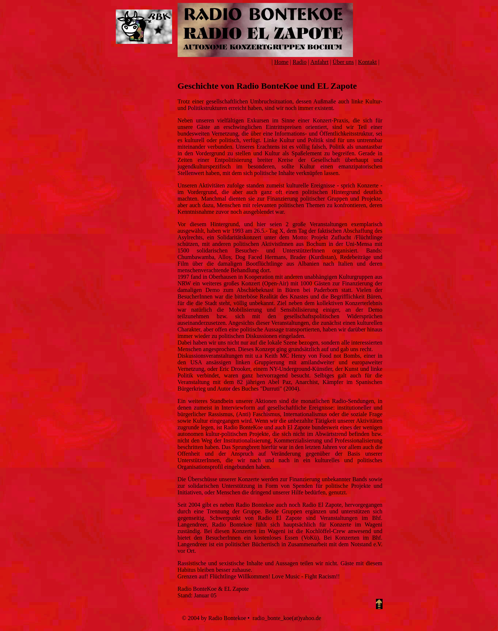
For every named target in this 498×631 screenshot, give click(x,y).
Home (281, 62)
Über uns (343, 62)
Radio (300, 62)
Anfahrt (319, 62)
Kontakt (367, 62)
